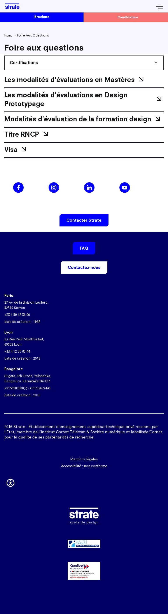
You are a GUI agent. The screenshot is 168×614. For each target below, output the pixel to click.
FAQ (84, 248)
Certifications (24, 62)
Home (8, 35)
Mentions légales (84, 459)
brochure (41, 17)
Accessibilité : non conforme (84, 466)
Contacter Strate (84, 220)
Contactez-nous (84, 267)
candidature (127, 17)
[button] (10, 482)
